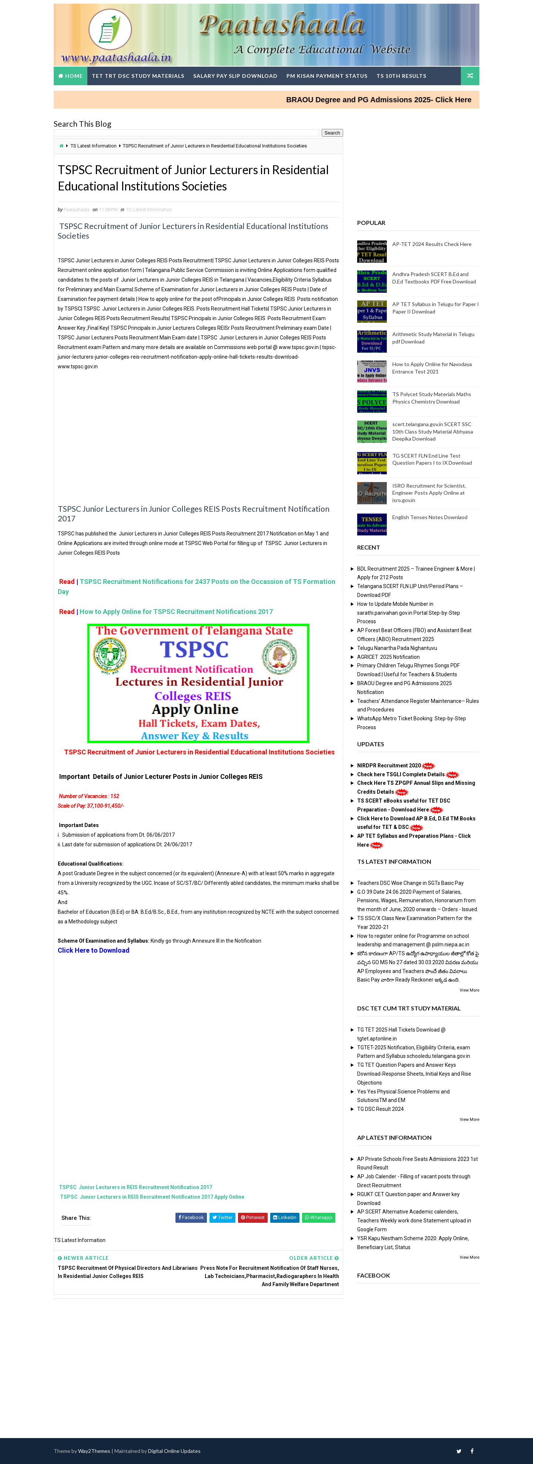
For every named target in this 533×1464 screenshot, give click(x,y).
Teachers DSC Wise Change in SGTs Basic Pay (410, 883)
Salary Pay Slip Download (235, 76)
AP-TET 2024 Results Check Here (432, 244)
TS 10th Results (401, 76)
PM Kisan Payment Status (327, 76)
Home (74, 76)
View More (469, 990)
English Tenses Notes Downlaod (429, 517)
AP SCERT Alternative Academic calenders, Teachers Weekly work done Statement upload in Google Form (414, 1220)
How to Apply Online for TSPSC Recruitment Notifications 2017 (176, 611)
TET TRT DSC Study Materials (138, 76)
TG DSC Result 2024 (380, 1109)
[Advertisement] (198, 442)
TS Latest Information (94, 146)
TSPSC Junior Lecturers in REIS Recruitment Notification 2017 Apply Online (151, 1197)
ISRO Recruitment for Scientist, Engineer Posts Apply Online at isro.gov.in (429, 492)
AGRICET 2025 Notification (388, 657)
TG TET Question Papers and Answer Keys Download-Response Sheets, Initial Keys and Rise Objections (414, 1074)
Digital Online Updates (174, 1451)
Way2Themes (94, 1451)
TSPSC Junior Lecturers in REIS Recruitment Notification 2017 (135, 1187)
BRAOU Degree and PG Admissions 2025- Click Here (393, 100)
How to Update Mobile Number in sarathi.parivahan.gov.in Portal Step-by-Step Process (408, 613)
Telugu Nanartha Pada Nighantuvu (397, 648)
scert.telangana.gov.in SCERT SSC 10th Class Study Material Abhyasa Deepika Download (432, 431)
